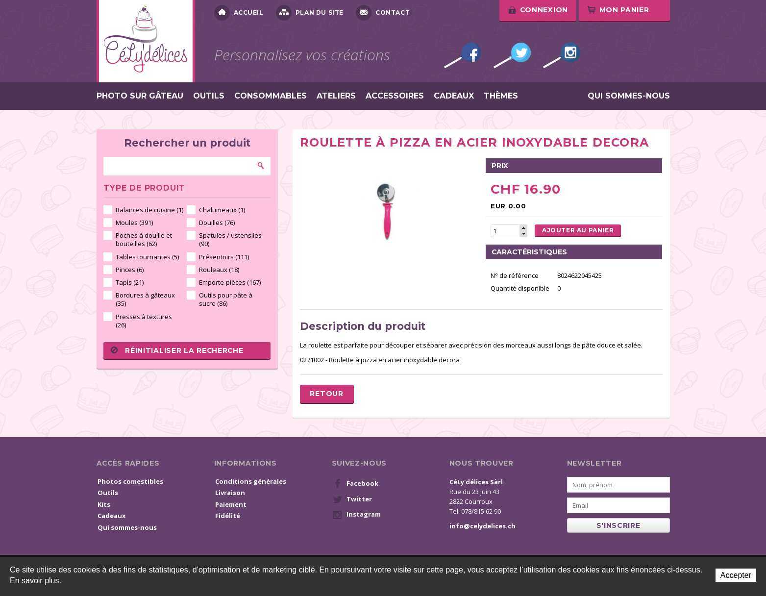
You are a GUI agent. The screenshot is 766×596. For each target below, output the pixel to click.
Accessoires (395, 96)
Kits (104, 504)
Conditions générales (250, 481)
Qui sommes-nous (629, 96)
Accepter (735, 575)
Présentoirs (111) (224, 256)
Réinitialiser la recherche (177, 350)
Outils (208, 96)
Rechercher (261, 165)
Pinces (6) (130, 269)
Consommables (270, 96)
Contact (383, 13)
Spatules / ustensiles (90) (230, 239)
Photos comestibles (130, 481)
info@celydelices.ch (482, 526)
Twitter (512, 55)
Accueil (239, 13)
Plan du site (310, 13)
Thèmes (501, 96)
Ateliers (336, 96)
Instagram (561, 55)
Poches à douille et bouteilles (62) (144, 239)
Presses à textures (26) (144, 320)
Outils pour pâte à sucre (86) (225, 299)
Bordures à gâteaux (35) (145, 299)
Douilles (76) (217, 222)
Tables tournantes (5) (147, 256)
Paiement (231, 504)
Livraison (230, 492)
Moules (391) (134, 222)
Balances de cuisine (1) (149, 209)
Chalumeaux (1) (222, 209)
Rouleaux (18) (219, 269)
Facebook (462, 55)
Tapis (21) (130, 282)
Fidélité (227, 515)
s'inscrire (618, 525)
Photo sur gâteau (140, 96)
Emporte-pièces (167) (230, 282)
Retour (326, 393)
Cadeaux (454, 96)
